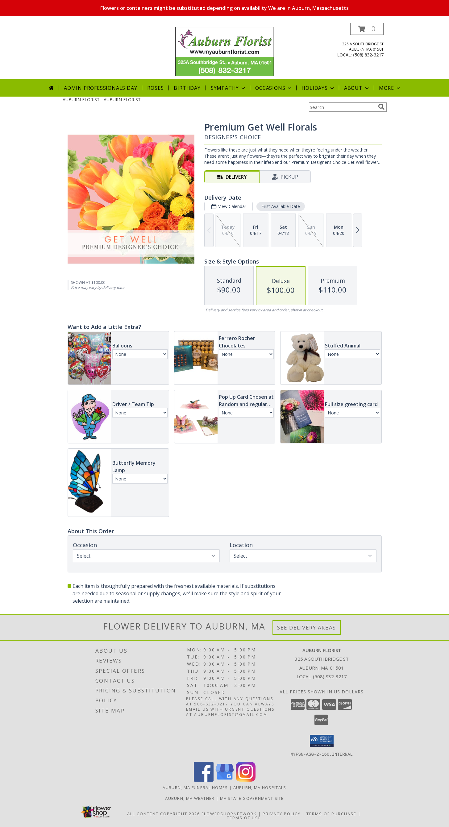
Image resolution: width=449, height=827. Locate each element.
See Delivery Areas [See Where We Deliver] (306, 627)
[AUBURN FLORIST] (225, 51)
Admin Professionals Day (100, 88)
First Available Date (280, 206)
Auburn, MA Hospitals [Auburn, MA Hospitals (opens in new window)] (259, 787)
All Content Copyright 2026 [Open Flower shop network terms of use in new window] (163, 813)
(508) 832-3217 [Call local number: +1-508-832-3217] (368, 55)
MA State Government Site (252, 798)
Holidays (318, 88)
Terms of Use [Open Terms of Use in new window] (244, 817)
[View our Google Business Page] (225, 780)
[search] (381, 106)
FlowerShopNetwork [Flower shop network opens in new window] (229, 813)
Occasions (274, 88)
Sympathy (228, 88)
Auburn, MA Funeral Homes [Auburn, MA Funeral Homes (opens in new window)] (195, 787)
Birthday (187, 88)
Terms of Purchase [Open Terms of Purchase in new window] (331, 813)
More (390, 88)
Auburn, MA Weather (189, 798)
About (357, 88)
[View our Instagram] (246, 780)
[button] (367, 29)
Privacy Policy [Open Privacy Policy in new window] (282, 813)
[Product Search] (342, 107)
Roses (155, 88)
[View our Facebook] (204, 780)
